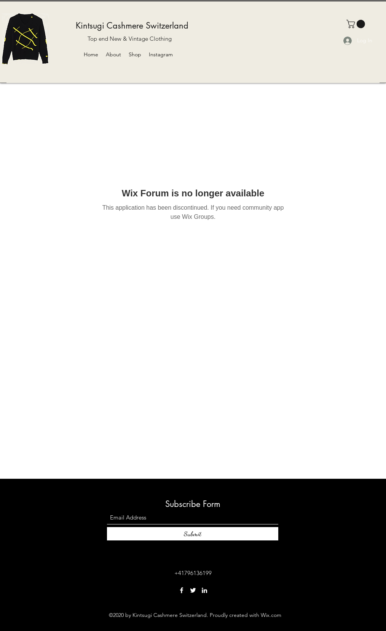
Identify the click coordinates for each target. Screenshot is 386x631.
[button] (356, 24)
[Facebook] (181, 590)
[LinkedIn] (204, 590)
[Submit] (192, 533)
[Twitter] (193, 590)
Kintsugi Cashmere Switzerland (132, 25)
